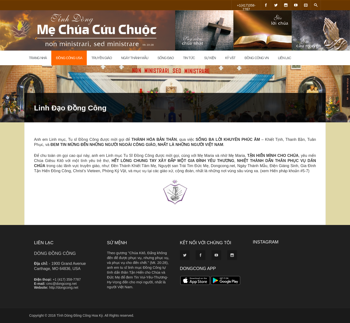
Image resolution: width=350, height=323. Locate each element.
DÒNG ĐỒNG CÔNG (55, 253)
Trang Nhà (38, 58)
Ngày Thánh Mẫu (134, 58)
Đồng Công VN (257, 58)
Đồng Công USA (69, 58)
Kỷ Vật (230, 58)
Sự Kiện (210, 58)
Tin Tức (189, 58)
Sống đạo (166, 58)
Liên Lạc (284, 58)
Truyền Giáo (101, 58)
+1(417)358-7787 (246, 6)
